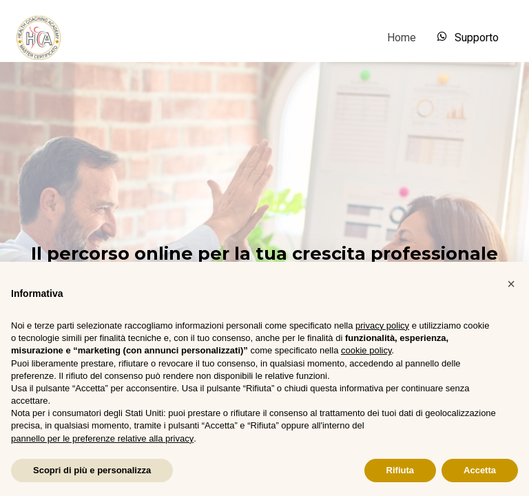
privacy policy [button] (382, 325)
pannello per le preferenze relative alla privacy (102, 438)
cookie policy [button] (366, 350)
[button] (511, 284)
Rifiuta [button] (400, 470)
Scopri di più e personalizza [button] (92, 470)
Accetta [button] (480, 470)
